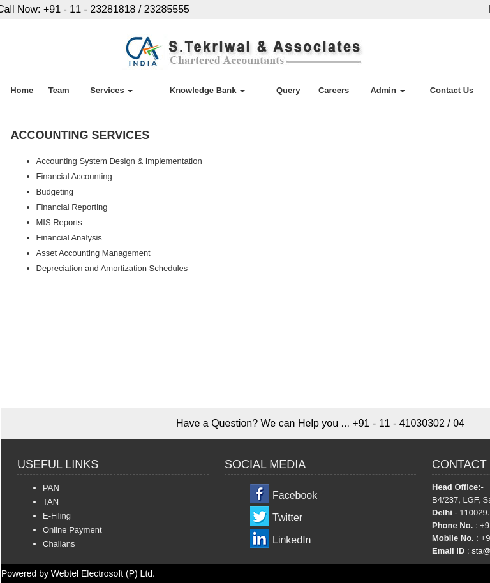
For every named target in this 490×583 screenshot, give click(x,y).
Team (59, 90)
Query (288, 90)
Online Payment (72, 530)
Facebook (294, 495)
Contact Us (452, 90)
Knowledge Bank (207, 90)
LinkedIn (291, 540)
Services (111, 90)
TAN (51, 501)
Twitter (287, 517)
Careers (333, 90)
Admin (387, 90)
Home (21, 90)
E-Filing (57, 515)
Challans (59, 544)
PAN (51, 487)
